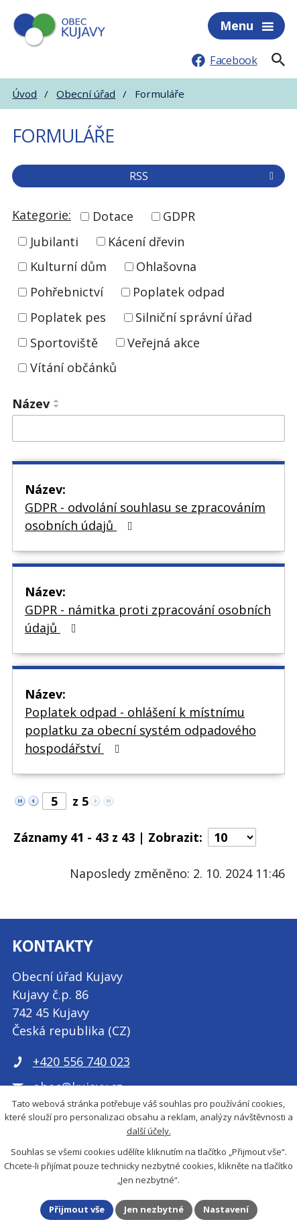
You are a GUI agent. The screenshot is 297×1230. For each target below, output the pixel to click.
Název (31, 404)
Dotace (113, 216)
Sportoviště (64, 342)
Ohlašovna (166, 266)
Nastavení (226, 1209)
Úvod (24, 93)
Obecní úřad (85, 93)
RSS (203, 176)
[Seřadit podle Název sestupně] (57, 406)
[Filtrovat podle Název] (148, 428)
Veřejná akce (163, 342)
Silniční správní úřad (193, 317)
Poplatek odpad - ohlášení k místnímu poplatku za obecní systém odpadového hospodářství (140, 730)
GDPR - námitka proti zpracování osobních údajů (148, 619)
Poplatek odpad (179, 292)
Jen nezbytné (154, 1209)
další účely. (149, 1132)
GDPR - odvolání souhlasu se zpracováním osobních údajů (145, 516)
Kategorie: (41, 215)
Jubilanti (54, 241)
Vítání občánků (73, 367)
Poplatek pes (68, 317)
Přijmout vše (77, 1209)
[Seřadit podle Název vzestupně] (57, 401)
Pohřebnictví (66, 292)
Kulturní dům (68, 266)
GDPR (179, 216)
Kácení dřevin (146, 241)
